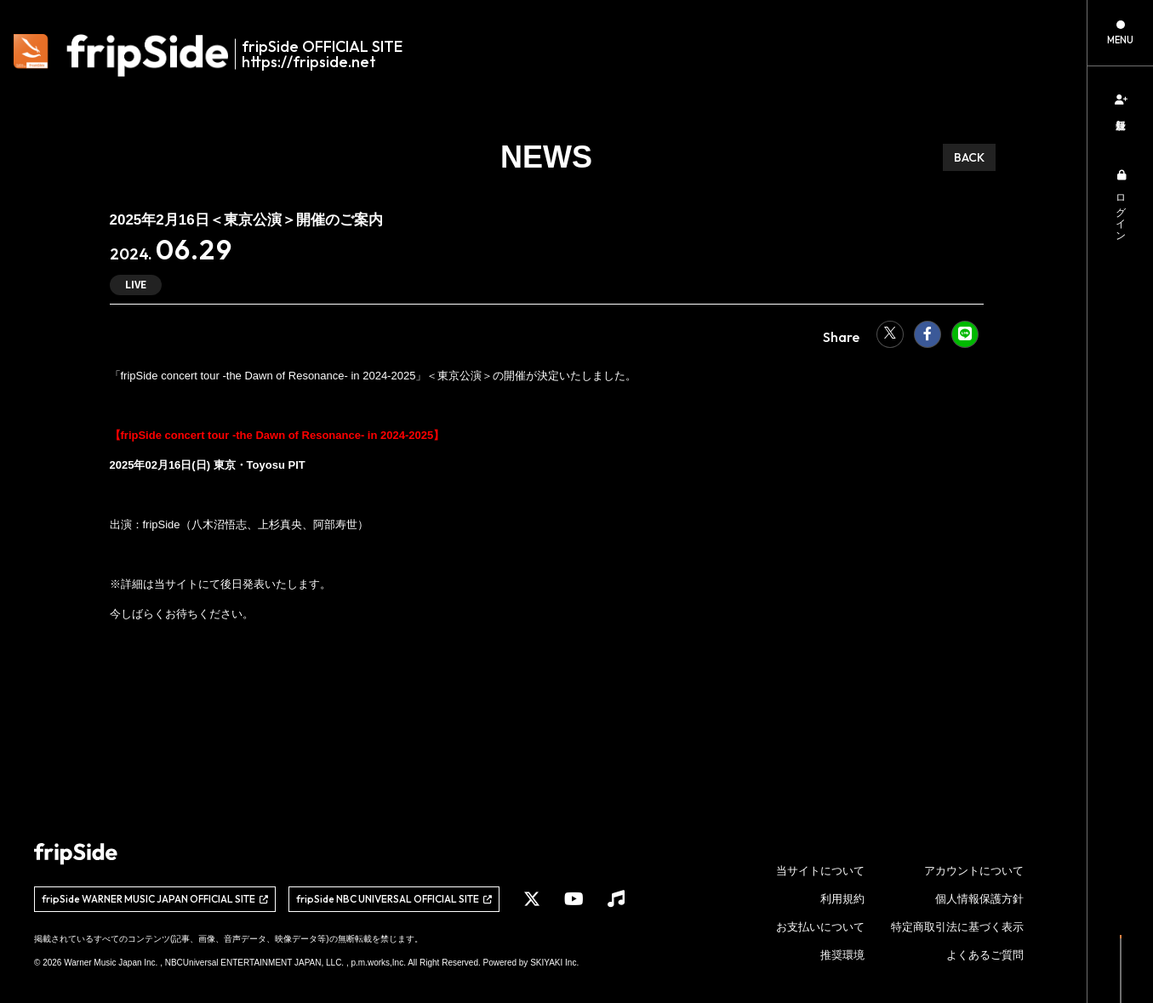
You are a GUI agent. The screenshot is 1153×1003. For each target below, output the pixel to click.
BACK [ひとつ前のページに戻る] (969, 157)
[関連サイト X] (531, 899)
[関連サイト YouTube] (574, 899)
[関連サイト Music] (616, 899)
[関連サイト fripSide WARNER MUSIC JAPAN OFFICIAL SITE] (155, 899)
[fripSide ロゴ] (217, 55)
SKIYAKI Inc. (554, 962)
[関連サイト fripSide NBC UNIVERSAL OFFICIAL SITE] (393, 899)
